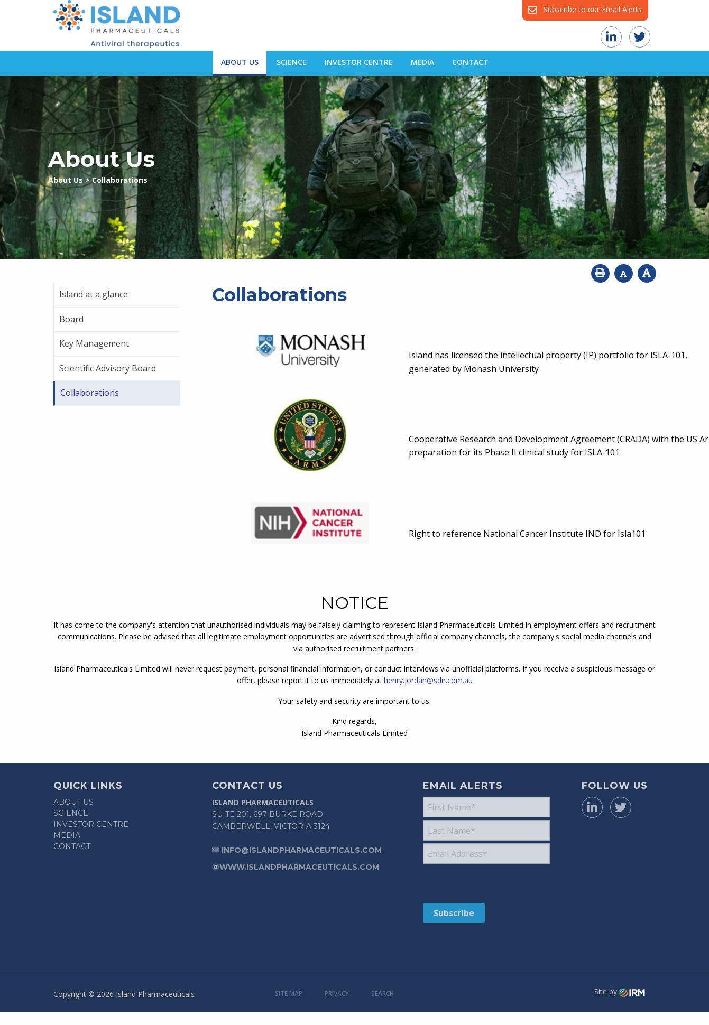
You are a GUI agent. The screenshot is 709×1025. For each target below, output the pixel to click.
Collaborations (89, 392)
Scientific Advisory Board (107, 368)
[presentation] (487, 882)
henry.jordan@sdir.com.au (428, 680)
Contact (470, 62)
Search (382, 993)
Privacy (337, 993)
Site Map (288, 993)
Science (292, 62)
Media (422, 62)
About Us (240, 62)
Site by (619, 991)
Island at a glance (93, 294)
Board (71, 319)
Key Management (94, 343)
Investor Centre (359, 62)
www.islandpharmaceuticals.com (299, 867)
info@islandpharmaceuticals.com (302, 850)
